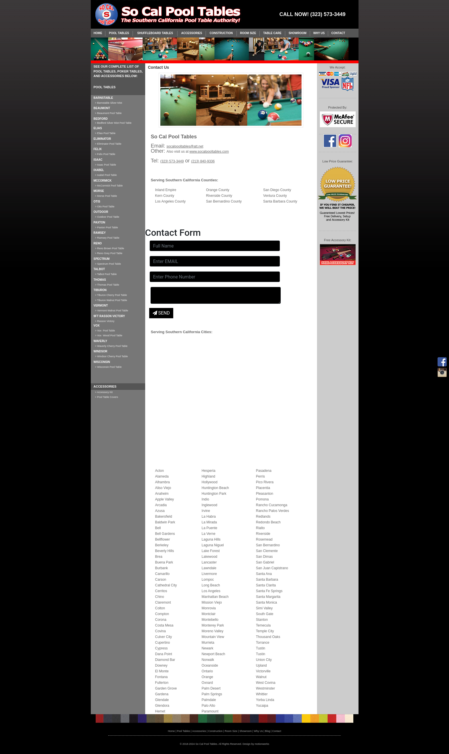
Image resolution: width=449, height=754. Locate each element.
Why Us (319, 33)
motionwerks (262, 744)
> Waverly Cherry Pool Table (111, 346)
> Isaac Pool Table (105, 164)
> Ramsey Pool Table (107, 237)
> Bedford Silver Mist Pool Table (113, 122)
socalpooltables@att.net (185, 146)
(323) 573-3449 (172, 161)
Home (98, 33)
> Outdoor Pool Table (107, 216)
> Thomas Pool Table (107, 284)
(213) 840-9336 (203, 161)
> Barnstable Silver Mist (108, 102)
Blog (267, 731)
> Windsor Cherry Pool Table (111, 356)
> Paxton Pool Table (106, 227)
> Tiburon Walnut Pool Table (111, 300)
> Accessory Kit (104, 392)
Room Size (248, 33)
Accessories (191, 33)
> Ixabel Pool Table (106, 175)
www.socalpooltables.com (209, 152)
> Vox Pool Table (105, 330)
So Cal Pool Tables (206, 744)
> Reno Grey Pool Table (109, 253)
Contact (338, 33)
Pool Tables (119, 33)
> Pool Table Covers (106, 397)
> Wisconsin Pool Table (108, 367)
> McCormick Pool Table (109, 185)
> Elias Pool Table (105, 133)
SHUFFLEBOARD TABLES (155, 33)
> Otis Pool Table (105, 206)
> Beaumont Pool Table (108, 113)
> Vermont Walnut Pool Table (111, 310)
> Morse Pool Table (106, 196)
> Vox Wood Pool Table (108, 335)
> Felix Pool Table (105, 154)
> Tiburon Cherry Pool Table (111, 295)
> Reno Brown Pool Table (109, 248)
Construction (221, 33)
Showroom (297, 33)
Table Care (272, 33)
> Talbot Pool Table (106, 274)
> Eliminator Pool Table (108, 143)
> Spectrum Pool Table (108, 263)
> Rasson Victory (105, 321)
